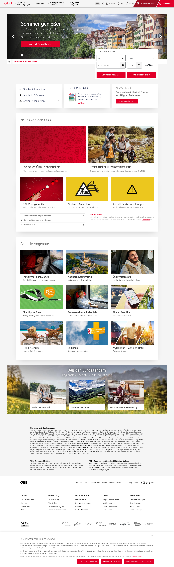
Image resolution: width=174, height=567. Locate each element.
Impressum (95, 483)
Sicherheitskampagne (137, 500)
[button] (15, 3)
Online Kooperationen (110, 506)
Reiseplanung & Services (57, 3)
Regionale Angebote (74, 3)
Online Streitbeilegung (56, 506)
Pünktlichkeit (52, 503)
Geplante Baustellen (39, 100)
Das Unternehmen (27, 500)
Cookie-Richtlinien (136, 556)
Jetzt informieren (127, 101)
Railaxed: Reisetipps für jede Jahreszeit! (54, 215)
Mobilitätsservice (109, 503)
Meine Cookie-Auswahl (111, 562)
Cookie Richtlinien (81, 510)
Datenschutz (79, 506)
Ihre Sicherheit (135, 495)
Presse (23, 510)
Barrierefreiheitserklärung (57, 510)
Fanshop (24, 503)
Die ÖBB (24, 495)
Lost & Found (107, 510)
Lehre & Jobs (25, 506)
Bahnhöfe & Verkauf (39, 95)
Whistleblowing (53, 500)
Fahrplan (40, 3)
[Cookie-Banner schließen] (152, 535)
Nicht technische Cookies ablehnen (138, 562)
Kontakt (79, 483)
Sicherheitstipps (135, 503)
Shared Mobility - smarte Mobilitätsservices (39, 220)
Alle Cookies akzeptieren (88, 562)
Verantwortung (53, 495)
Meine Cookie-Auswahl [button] (111, 483)
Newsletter (146, 220)
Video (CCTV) (136, 510)
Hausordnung (134, 506)
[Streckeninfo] (9, 61)
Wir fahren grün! (54, 225)
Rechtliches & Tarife (82, 495)
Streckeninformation (39, 89)
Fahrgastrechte (80, 500)
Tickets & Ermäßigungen (23, 3)
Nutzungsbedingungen (83, 503)
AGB (87, 483)
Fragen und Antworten (111, 500)
